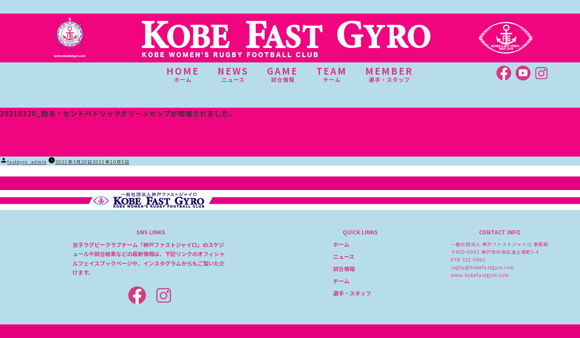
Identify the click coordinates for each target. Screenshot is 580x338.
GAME (282, 74)
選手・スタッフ (352, 293)
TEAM (331, 74)
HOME (182, 74)
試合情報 (344, 268)
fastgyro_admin (27, 161)
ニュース (343, 256)
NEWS (233, 74)
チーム (341, 281)
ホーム (341, 244)
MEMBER (389, 74)
